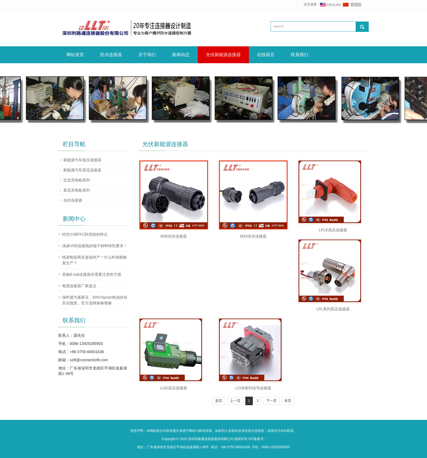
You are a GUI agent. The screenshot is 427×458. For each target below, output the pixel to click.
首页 (218, 401)
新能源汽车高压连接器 (82, 170)
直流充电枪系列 (76, 190)
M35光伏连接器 (173, 236)
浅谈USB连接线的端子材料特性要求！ (94, 246)
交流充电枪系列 (76, 180)
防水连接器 (111, 54)
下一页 (271, 401)
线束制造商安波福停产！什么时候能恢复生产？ (94, 260)
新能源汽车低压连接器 (82, 160)
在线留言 (265, 54)
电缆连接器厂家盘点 (79, 286)
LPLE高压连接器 (333, 230)
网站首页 (75, 54)
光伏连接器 (72, 200)
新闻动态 (181, 54)
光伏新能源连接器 (223, 54)
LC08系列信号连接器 (253, 388)
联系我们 (299, 54)
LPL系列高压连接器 (333, 309)
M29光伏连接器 (253, 236)
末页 (287, 401)
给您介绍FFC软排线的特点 (85, 234)
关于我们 (147, 54)
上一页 (235, 401)
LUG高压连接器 (173, 388)
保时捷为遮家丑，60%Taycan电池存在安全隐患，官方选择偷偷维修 (94, 300)
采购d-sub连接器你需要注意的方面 (91, 274)
